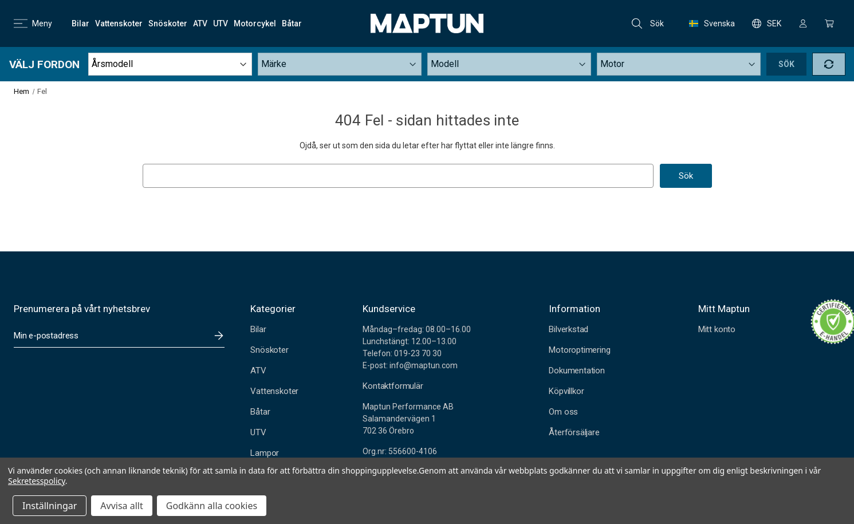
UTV (258, 432)
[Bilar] (80, 23)
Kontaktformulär (393, 386)
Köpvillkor (566, 391)
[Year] (170, 64)
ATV (258, 370)
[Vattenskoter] (119, 23)
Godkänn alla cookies (211, 505)
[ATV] (200, 23)
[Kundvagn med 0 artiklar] (829, 23)
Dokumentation (577, 370)
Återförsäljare (574, 432)
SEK (766, 23)
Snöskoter (269, 350)
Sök (648, 23)
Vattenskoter (274, 391)
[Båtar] (292, 23)
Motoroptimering (579, 350)
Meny (33, 23)
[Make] (340, 64)
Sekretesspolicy (36, 480)
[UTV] (220, 23)
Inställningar (49, 505)
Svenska (712, 23)
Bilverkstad (568, 329)
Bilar (258, 329)
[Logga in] (803, 23)
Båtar (260, 412)
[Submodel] (679, 64)
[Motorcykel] (255, 23)
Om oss (563, 412)
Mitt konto (716, 329)
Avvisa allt (121, 505)
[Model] (509, 64)
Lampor (264, 453)
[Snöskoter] (167, 23)
